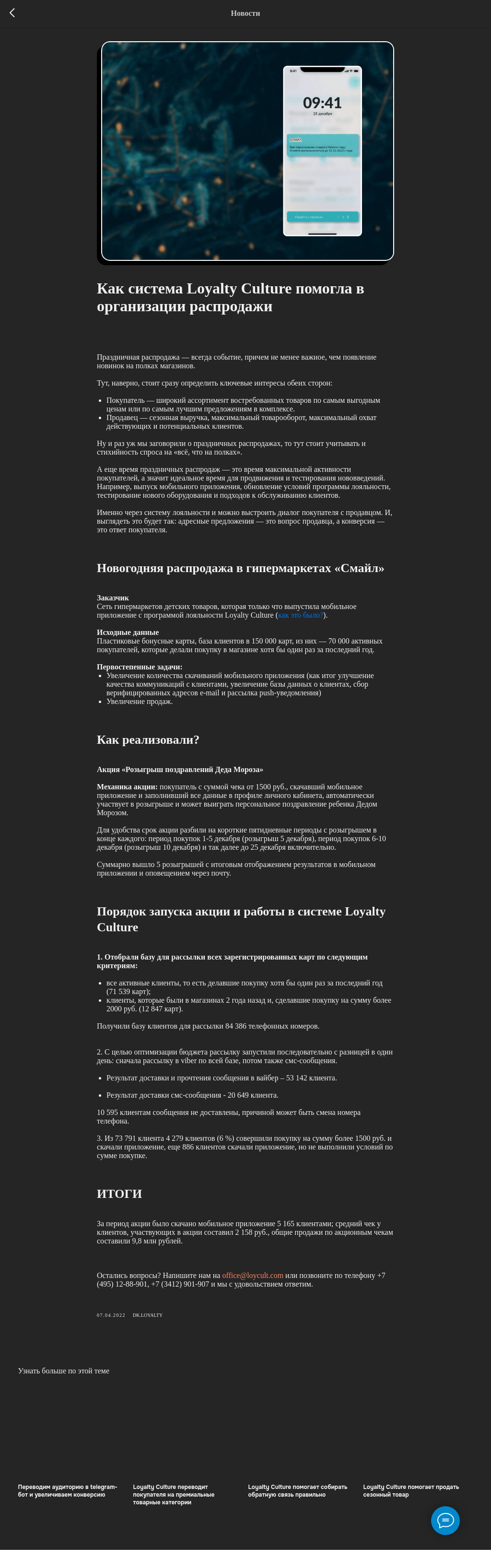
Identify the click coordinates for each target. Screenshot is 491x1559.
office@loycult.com (252, 1280)
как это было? (300, 619)
